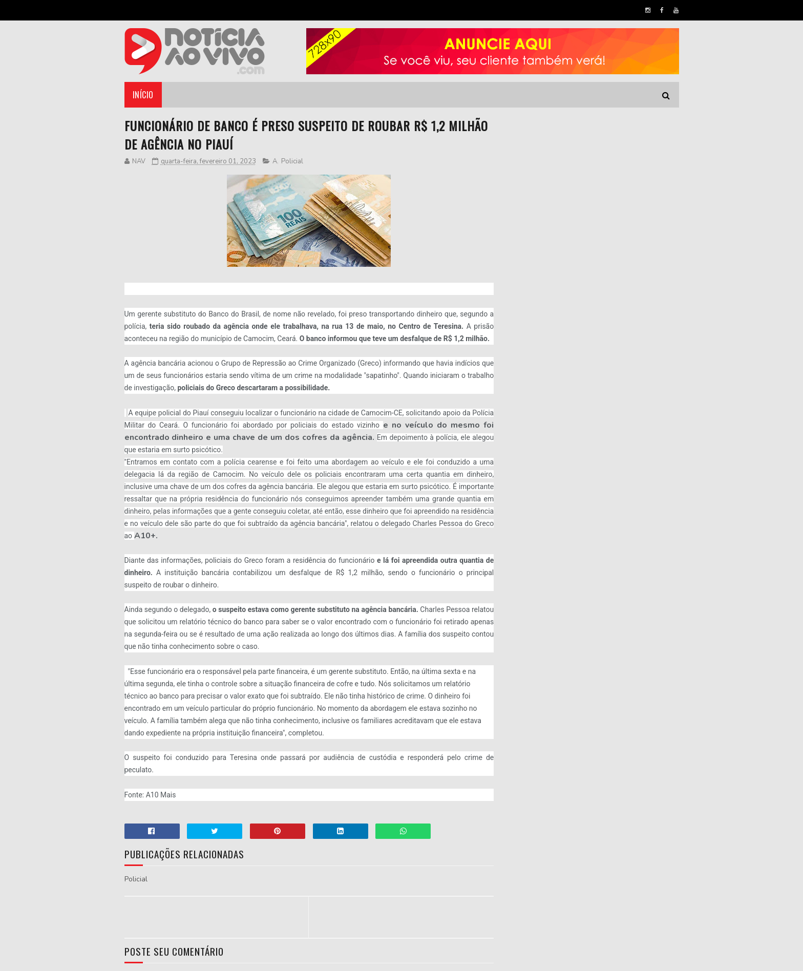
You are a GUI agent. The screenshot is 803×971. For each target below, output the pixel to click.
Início (143, 95)
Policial (292, 161)
